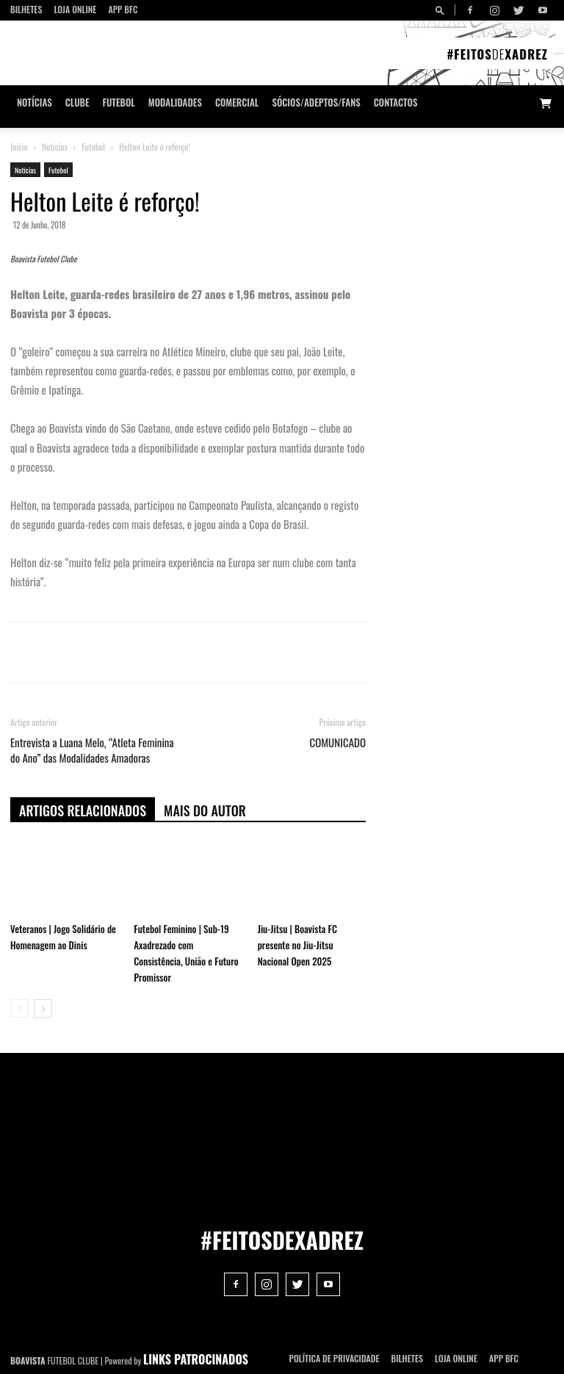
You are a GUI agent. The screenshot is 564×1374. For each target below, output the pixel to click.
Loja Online (75, 9)
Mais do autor (205, 810)
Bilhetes (26, 9)
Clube (77, 102)
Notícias (34, 102)
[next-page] (43, 1008)
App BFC (122, 9)
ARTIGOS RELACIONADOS (82, 810)
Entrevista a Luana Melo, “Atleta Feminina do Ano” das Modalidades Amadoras (92, 750)
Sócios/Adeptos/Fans (316, 102)
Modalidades (175, 102)
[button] (442, 9)
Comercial (237, 102)
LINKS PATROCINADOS (195, 1359)
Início (19, 146)
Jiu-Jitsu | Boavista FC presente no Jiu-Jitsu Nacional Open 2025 (297, 944)
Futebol (119, 102)
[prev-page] (19, 1008)
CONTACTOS (396, 102)
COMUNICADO (337, 742)
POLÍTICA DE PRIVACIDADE (334, 1358)
